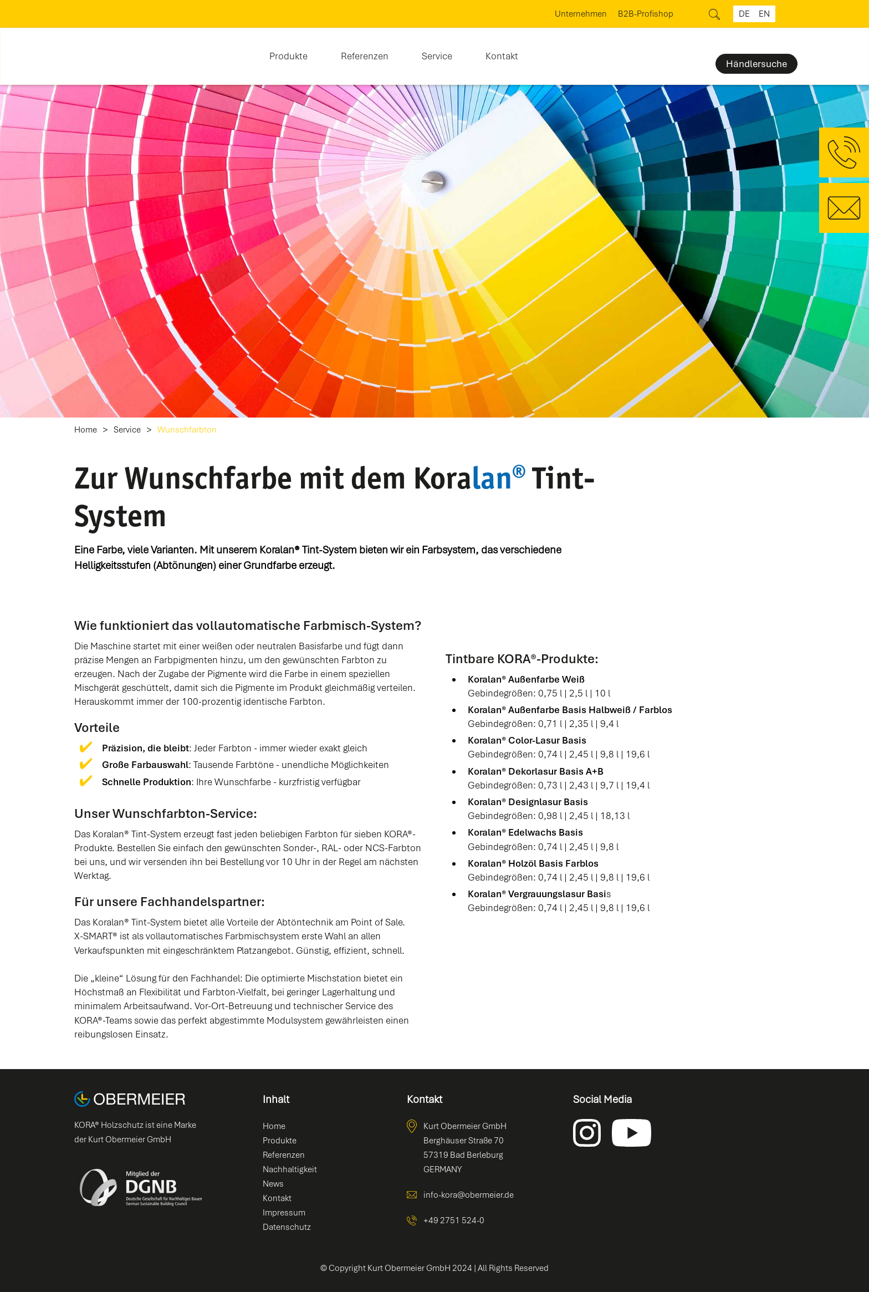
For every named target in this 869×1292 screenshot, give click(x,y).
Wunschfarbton (187, 430)
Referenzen (365, 56)
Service (127, 430)
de (744, 13)
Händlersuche (756, 64)
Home (85, 430)
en (764, 13)
